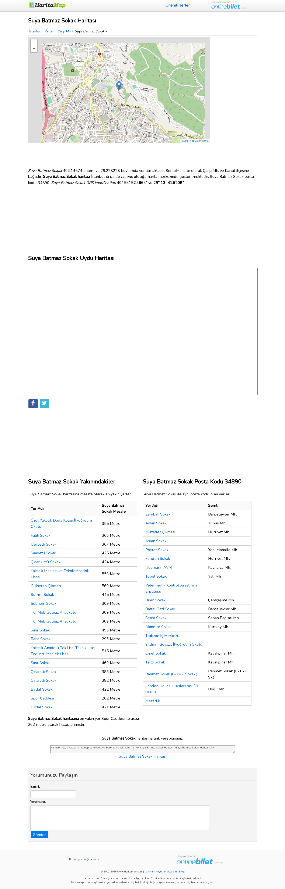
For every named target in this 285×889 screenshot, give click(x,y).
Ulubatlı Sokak (43, 544)
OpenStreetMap (200, 141)
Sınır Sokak (40, 630)
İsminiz (35, 786)
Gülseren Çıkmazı (46, 585)
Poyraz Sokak (156, 549)
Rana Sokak (41, 638)
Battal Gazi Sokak (160, 609)
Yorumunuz (38, 801)
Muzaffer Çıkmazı (160, 532)
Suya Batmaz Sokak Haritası (142, 756)
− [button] (33, 49)
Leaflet (184, 141)
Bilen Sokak (155, 600)
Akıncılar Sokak (158, 626)
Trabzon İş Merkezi (161, 635)
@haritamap (93, 859)
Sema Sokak (155, 617)
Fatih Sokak (40, 535)
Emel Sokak (155, 653)
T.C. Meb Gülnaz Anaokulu (53, 612)
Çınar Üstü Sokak (45, 561)
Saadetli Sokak (43, 553)
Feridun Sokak (157, 558)
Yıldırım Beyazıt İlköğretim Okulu (173, 644)
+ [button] (33, 42)
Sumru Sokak (42, 594)
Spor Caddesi (42, 698)
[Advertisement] (234, 100)
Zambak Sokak (157, 514)
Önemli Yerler (178, 5)
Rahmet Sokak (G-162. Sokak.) (171, 674)
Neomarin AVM (158, 567)
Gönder (39, 834)
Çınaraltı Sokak (43, 671)
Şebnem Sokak (43, 603)
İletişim (172, 871)
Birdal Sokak (41, 689)
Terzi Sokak (155, 662)
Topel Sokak (156, 576)
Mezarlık (152, 701)
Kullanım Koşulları (155, 871)
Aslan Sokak (155, 523)
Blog (182, 871)
